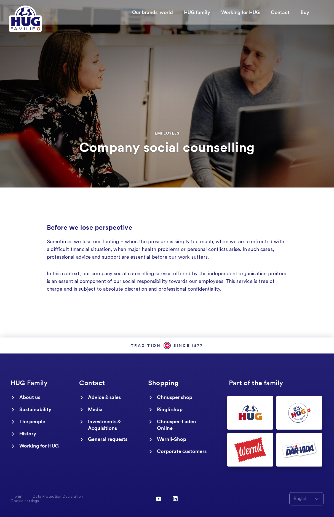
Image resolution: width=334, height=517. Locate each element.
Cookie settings (24, 501)
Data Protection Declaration (58, 497)
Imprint (16, 497)
